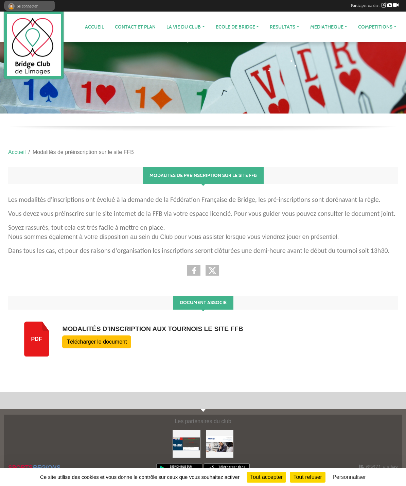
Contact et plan (135, 27)
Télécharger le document (97, 342)
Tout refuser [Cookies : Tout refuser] (307, 477)
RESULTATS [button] (282, 27)
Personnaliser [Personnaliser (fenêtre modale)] (349, 477)
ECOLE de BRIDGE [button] (235, 27)
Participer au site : (375, 5)
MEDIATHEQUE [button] (326, 27)
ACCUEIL (94, 27)
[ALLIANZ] (220, 443)
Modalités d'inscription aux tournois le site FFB (152, 328)
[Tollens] (186, 443)
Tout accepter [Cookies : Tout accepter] (266, 477)
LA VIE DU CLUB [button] (183, 27)
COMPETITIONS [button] (375, 27)
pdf (36, 339)
